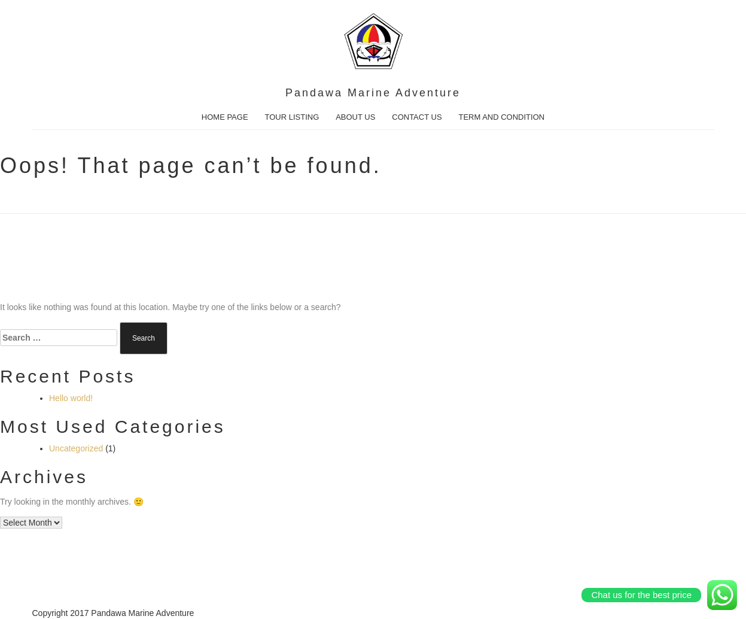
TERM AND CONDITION (501, 117)
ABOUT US (355, 117)
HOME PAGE (225, 117)
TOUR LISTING (291, 117)
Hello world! (71, 398)
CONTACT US (416, 117)
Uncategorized (76, 448)
